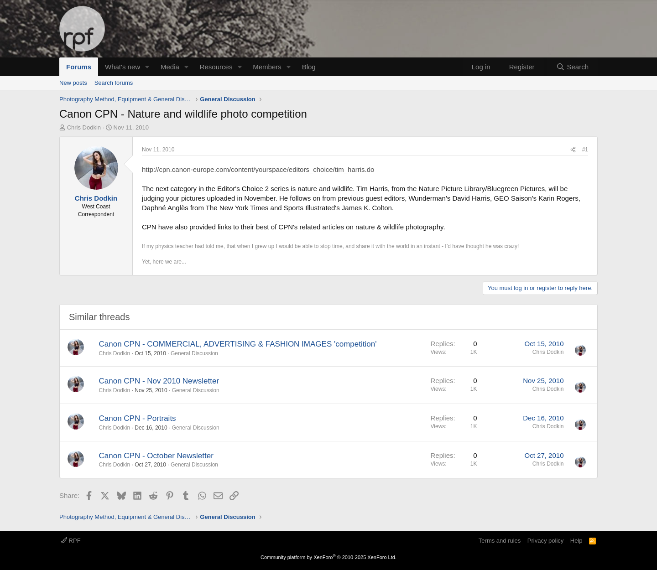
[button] (147, 66)
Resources (216, 67)
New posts (73, 82)
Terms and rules (500, 540)
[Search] (572, 66)
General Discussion (194, 353)
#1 (585, 149)
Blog (309, 67)
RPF (71, 540)
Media (170, 67)
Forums (78, 67)
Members (267, 67)
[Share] (573, 150)
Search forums (113, 82)
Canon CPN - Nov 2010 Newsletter (159, 381)
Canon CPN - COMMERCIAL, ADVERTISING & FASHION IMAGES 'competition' (238, 344)
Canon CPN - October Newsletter (156, 455)
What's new (122, 67)
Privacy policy (545, 540)
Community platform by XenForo (328, 557)
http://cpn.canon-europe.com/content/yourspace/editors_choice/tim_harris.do (258, 169)
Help (576, 540)
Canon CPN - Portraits (137, 418)
